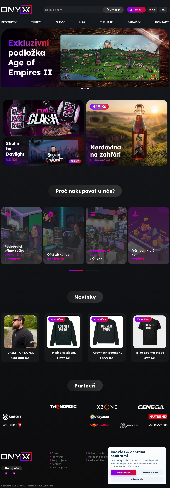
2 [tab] (86, 271)
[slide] (85, 60)
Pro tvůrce (58, 457)
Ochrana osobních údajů (101, 453)
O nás (55, 453)
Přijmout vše (123, 472)
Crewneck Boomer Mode (106, 352)
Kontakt (56, 464)
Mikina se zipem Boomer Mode (63, 352)
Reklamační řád (96, 460)
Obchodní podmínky (99, 457)
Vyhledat (115, 9)
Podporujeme (59, 460)
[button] (152, 10)
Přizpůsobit (137, 479)
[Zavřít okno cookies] (163, 451)
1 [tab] (70, 271)
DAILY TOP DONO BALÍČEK (20, 352)
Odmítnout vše (150, 472)
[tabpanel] (21, 235)
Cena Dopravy (59, 467)
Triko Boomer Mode (149, 352)
